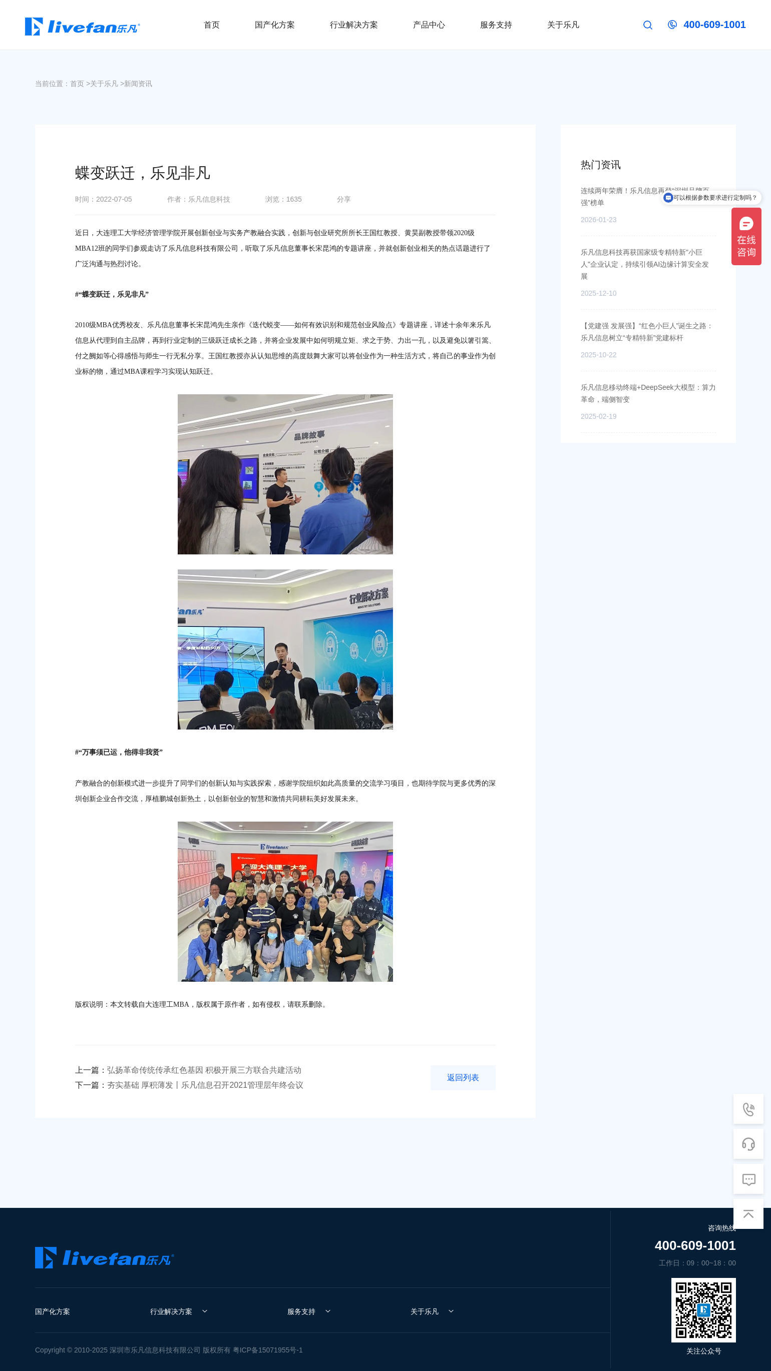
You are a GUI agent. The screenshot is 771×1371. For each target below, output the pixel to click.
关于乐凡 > (107, 84)
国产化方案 (52, 1311)
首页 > (80, 84)
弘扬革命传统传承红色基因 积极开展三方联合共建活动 (188, 1070)
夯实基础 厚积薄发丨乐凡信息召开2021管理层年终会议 (189, 1085)
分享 (344, 199)
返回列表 (463, 1077)
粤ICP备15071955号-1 (268, 1350)
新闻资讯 (138, 84)
